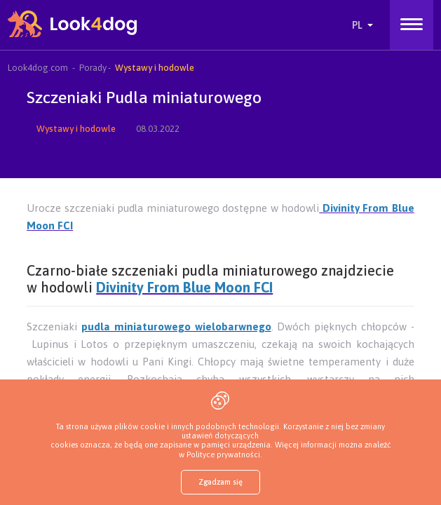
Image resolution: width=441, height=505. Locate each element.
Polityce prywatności (223, 454)
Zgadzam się (220, 482)
